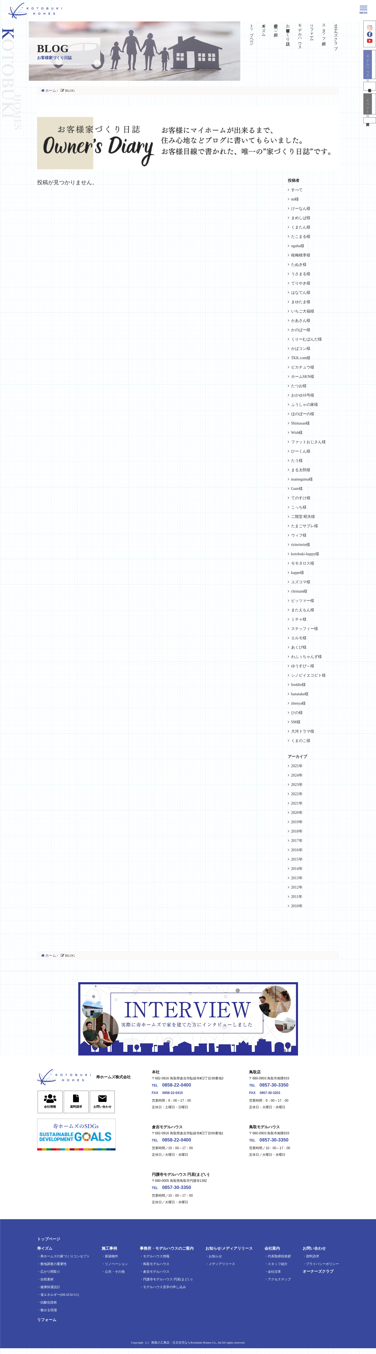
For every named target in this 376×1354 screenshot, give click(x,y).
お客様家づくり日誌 (288, 30)
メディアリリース (222, 1270)
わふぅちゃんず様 (306, 657)
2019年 (297, 822)
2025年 (297, 766)
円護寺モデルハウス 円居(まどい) (167, 1285)
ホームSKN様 (302, 377)
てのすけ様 (300, 498)
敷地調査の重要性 (53, 1270)
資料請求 (370, 134)
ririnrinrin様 (300, 545)
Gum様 (297, 489)
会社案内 (272, 1254)
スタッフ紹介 (324, 30)
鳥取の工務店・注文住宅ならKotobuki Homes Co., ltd (186, 1348)
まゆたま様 (300, 302)
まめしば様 (300, 218)
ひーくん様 (300, 451)
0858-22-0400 (182, 1086)
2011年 (296, 897)
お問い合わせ (314, 1254)
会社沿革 (274, 1277)
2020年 (297, 813)
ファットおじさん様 (308, 442)
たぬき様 (299, 265)
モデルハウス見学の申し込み (164, 1293)
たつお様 (299, 386)
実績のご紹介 (276, 25)
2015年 (297, 859)
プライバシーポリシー (322, 1270)
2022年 (297, 794)
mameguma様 (302, 479)
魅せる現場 (48, 1316)
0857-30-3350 (280, 1086)
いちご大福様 (302, 311)
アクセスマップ (279, 1285)
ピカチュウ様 (302, 367)
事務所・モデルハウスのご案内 (167, 1254)
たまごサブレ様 (304, 526)
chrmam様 (299, 591)
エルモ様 (299, 638)
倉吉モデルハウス (156, 1277)
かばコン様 (300, 349)
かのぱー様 (300, 330)
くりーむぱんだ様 (306, 339)
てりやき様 (300, 283)
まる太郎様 (300, 470)
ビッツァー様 (302, 601)
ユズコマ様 (300, 582)
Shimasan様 (300, 423)
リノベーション (116, 1270)
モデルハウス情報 (156, 1262)
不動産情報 (370, 96)
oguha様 (297, 246)
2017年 (297, 841)
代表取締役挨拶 (279, 1262)
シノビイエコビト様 (308, 675)
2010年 (297, 906)
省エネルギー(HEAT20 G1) (59, 1300)
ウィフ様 (299, 535)
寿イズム (264, 28)
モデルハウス (300, 34)
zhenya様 (298, 703)
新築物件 (111, 1262)
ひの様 (297, 713)
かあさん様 (300, 321)
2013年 (297, 878)
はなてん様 (300, 293)
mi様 (295, 199)
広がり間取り (50, 1277)
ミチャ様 (299, 619)
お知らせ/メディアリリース (229, 1254)
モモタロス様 (302, 563)
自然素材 (47, 1285)
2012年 (297, 887)
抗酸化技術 (48, 1308)
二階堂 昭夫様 (303, 517)
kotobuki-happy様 (305, 554)
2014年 (297, 869)
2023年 (297, 785)
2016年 (297, 850)
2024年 (297, 775)
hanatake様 (300, 694)
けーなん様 (300, 208)
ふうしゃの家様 (304, 405)
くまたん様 (300, 227)
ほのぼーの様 (302, 414)
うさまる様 (300, 274)
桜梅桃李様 (300, 255)
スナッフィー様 (304, 629)
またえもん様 (302, 610)
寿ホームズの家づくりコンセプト (65, 1262)
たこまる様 (300, 236)
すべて (297, 190)
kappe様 (297, 573)
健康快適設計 (50, 1293)
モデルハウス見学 (370, 72)
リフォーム (312, 30)
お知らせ (215, 1262)
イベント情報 (370, 114)
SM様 (295, 722)
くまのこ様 (300, 741)
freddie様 (298, 685)
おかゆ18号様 (302, 395)
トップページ (252, 32)
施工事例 (109, 1254)
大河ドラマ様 (302, 731)
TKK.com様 (300, 358)
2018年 (297, 831)
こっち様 (299, 507)
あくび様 (299, 647)
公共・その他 (115, 1277)
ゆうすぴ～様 (302, 666)
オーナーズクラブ (336, 34)
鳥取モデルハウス (156, 1270)
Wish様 (297, 433)
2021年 (297, 803)
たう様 (297, 461)
